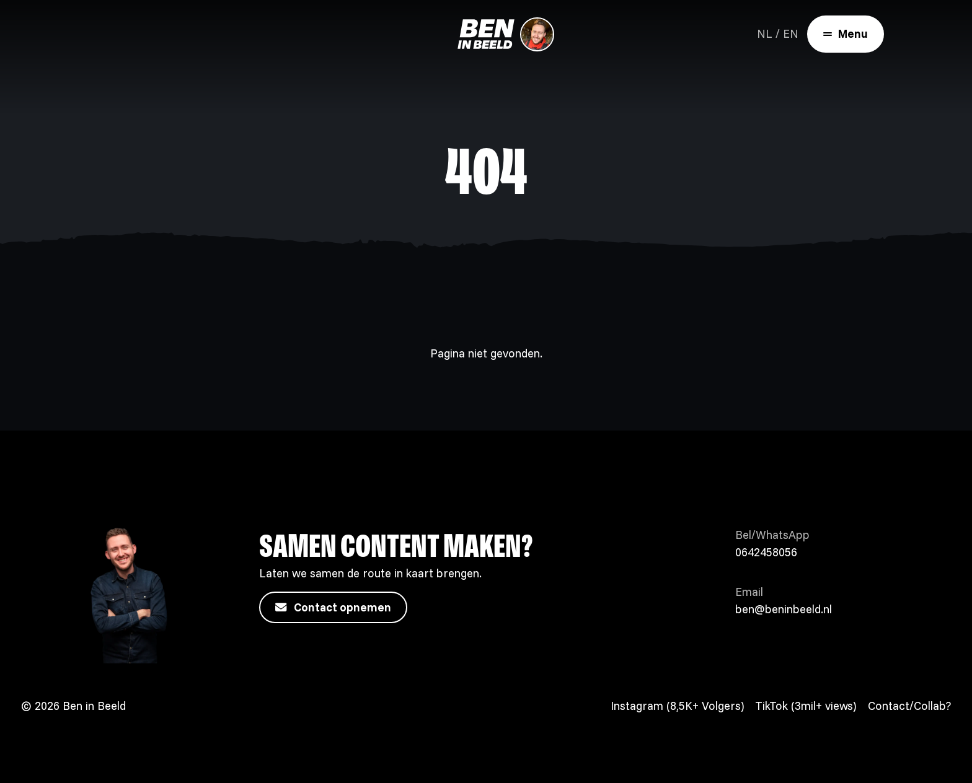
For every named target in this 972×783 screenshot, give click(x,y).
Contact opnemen (333, 607)
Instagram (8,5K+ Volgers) (677, 706)
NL (764, 34)
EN (790, 34)
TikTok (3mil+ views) (805, 706)
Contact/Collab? (909, 706)
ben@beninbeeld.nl (783, 609)
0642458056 (766, 552)
